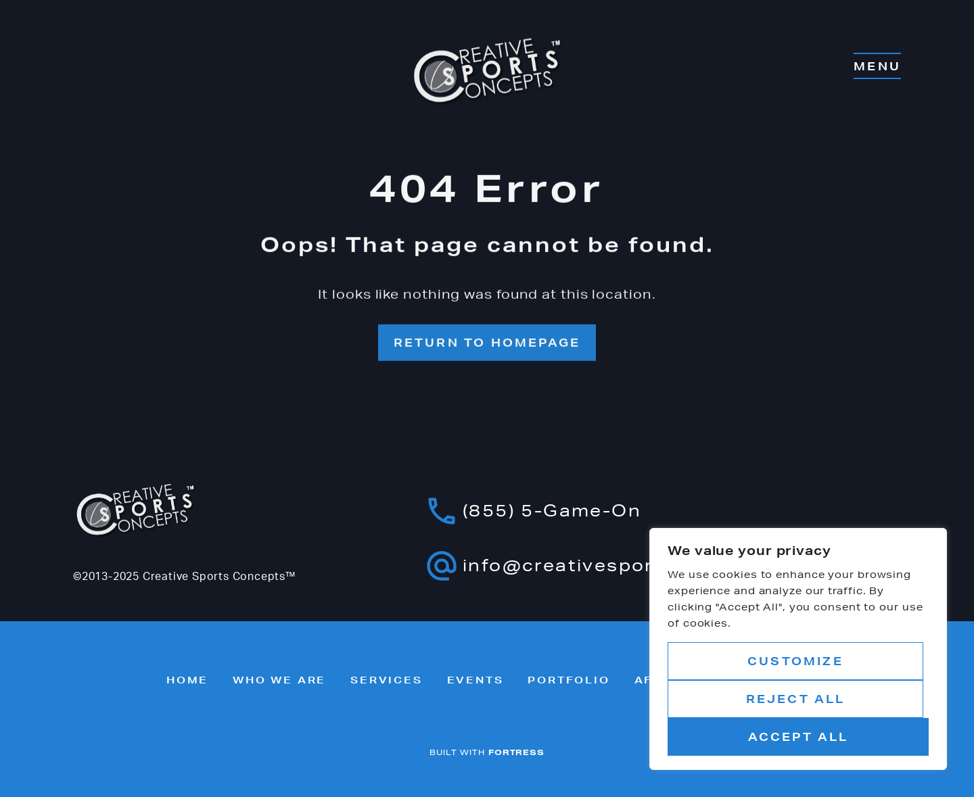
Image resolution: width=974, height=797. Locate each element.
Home (187, 680)
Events (475, 680)
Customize (795, 661)
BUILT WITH (487, 752)
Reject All (795, 699)
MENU (877, 66)
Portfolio (568, 680)
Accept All (798, 736)
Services (386, 680)
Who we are (279, 680)
